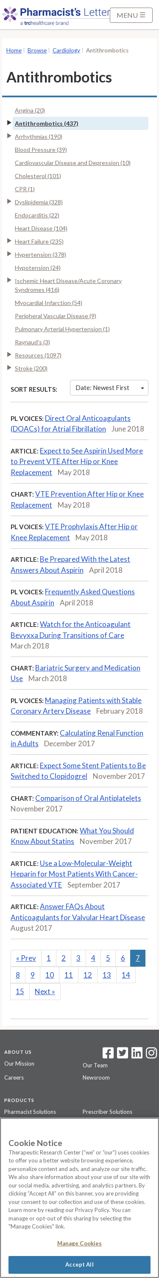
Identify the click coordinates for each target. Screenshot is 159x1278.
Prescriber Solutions (107, 1111)
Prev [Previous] (26, 958)
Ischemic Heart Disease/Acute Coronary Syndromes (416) (68, 285)
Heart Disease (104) (41, 228)
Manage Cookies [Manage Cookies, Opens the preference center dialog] (79, 1243)
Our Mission (19, 1063)
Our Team (95, 1065)
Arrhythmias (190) (38, 136)
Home (14, 50)
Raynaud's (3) (32, 342)
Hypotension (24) (38, 267)
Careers (14, 1077)
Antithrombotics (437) (46, 123)
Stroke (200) (31, 368)
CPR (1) (25, 188)
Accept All (79, 1264)
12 (88, 974)
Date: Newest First (109, 387)
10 (49, 974)
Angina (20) (30, 110)
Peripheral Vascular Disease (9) (55, 315)
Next (45, 991)
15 (20, 991)
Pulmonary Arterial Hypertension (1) (62, 329)
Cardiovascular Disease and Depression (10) (73, 162)
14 (126, 974)
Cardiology (66, 50)
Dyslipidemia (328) (39, 202)
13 (107, 974)
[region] (79, 1198)
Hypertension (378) (40, 254)
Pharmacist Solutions (30, 1111)
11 (68, 974)
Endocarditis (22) (37, 215)
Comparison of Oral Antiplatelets (88, 798)
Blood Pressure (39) (41, 149)
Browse (37, 50)
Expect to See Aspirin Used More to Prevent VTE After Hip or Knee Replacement (77, 461)
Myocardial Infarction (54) (48, 302)
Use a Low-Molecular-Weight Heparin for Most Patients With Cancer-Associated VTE (74, 874)
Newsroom (96, 1077)
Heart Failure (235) (39, 241)
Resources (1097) (38, 355)
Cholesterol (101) (38, 175)
